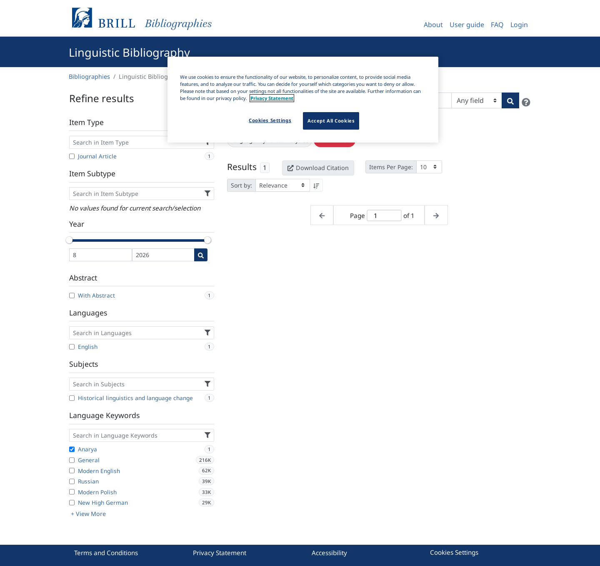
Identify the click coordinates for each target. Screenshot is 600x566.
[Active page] (384, 216)
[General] (72, 460)
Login (519, 24)
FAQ (497, 24)
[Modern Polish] (72, 492)
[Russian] (72, 481)
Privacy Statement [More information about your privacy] (271, 98)
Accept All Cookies (331, 121)
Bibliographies (89, 76)
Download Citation (318, 168)
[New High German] (72, 502)
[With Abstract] (72, 295)
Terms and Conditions (106, 552)
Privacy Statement (219, 552)
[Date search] (201, 254)
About (433, 24)
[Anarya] (72, 449)
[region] (303, 100)
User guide (467, 24)
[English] (72, 347)
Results (242, 167)
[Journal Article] (72, 156)
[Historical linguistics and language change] (72, 398)
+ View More (88, 514)
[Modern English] (72, 470)
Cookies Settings (454, 552)
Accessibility (329, 552)
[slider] (69, 240)
